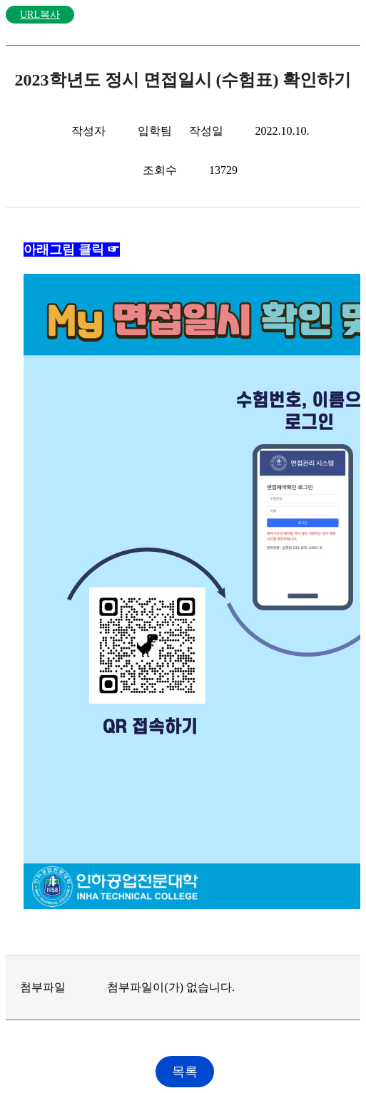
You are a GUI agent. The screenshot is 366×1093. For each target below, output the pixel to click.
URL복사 (40, 14)
